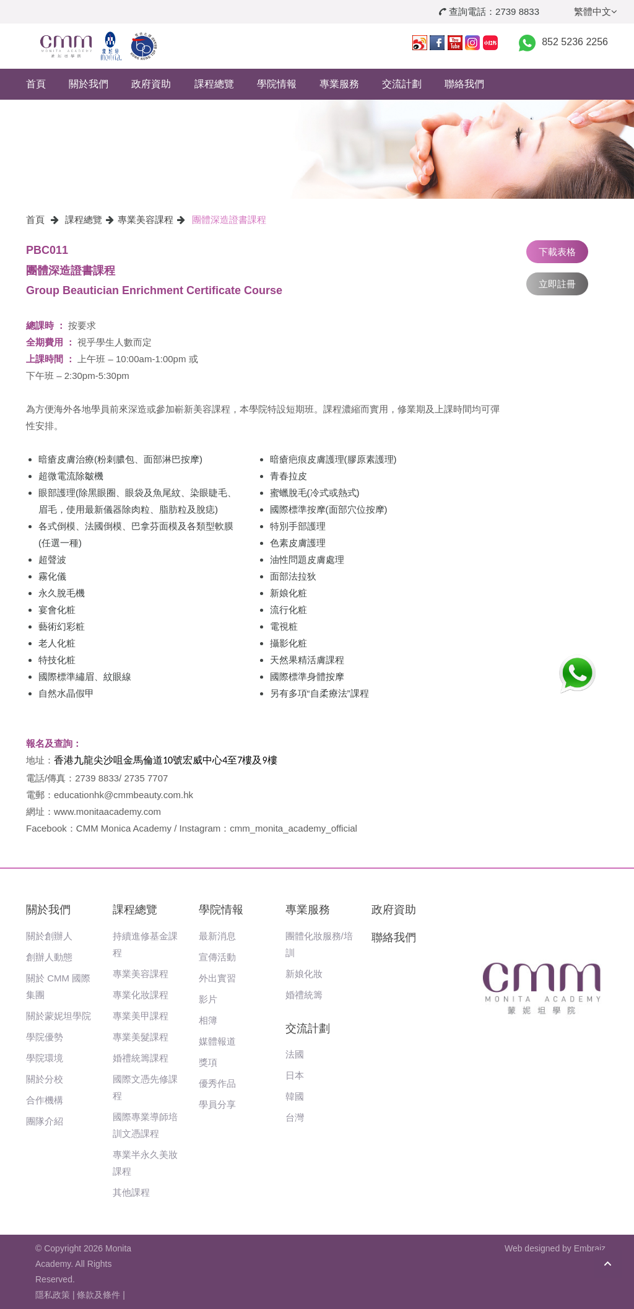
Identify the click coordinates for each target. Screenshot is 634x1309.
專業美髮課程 (140, 1037)
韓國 (294, 1096)
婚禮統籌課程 (140, 1058)
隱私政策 (52, 1295)
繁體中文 (595, 11)
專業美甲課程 (140, 1016)
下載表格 (557, 251)
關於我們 (88, 84)
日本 (294, 1075)
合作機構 (44, 1100)
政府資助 (151, 84)
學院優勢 (44, 1037)
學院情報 (277, 84)
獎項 (208, 1062)
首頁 (36, 84)
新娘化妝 (304, 973)
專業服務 (339, 84)
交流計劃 (402, 84)
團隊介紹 (44, 1121)
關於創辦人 (49, 936)
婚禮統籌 (304, 994)
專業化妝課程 (140, 994)
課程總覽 (214, 84)
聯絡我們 (464, 84)
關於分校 (44, 1079)
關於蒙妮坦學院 (58, 1016)
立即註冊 (557, 284)
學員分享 (217, 1104)
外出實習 (217, 978)
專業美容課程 (145, 219)
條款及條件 (98, 1295)
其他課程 (131, 1192)
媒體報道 (217, 1041)
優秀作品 (217, 1083)
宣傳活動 (217, 957)
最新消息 (217, 936)
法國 (294, 1054)
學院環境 (44, 1058)
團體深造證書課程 (229, 219)
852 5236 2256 (575, 42)
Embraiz (590, 1248)
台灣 (294, 1117)
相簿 (208, 1020)
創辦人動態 (49, 957)
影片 (208, 999)
